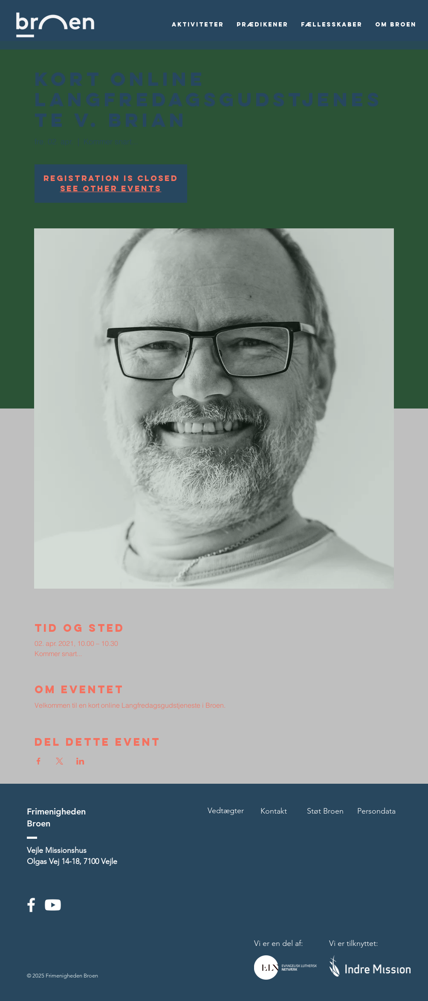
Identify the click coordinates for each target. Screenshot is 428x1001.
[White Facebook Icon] (31, 905)
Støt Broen (325, 811)
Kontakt (273, 811)
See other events (111, 188)
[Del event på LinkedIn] (80, 761)
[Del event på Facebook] (39, 761)
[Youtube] (52, 905)
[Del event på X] (59, 761)
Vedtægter (226, 810)
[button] (197, 24)
